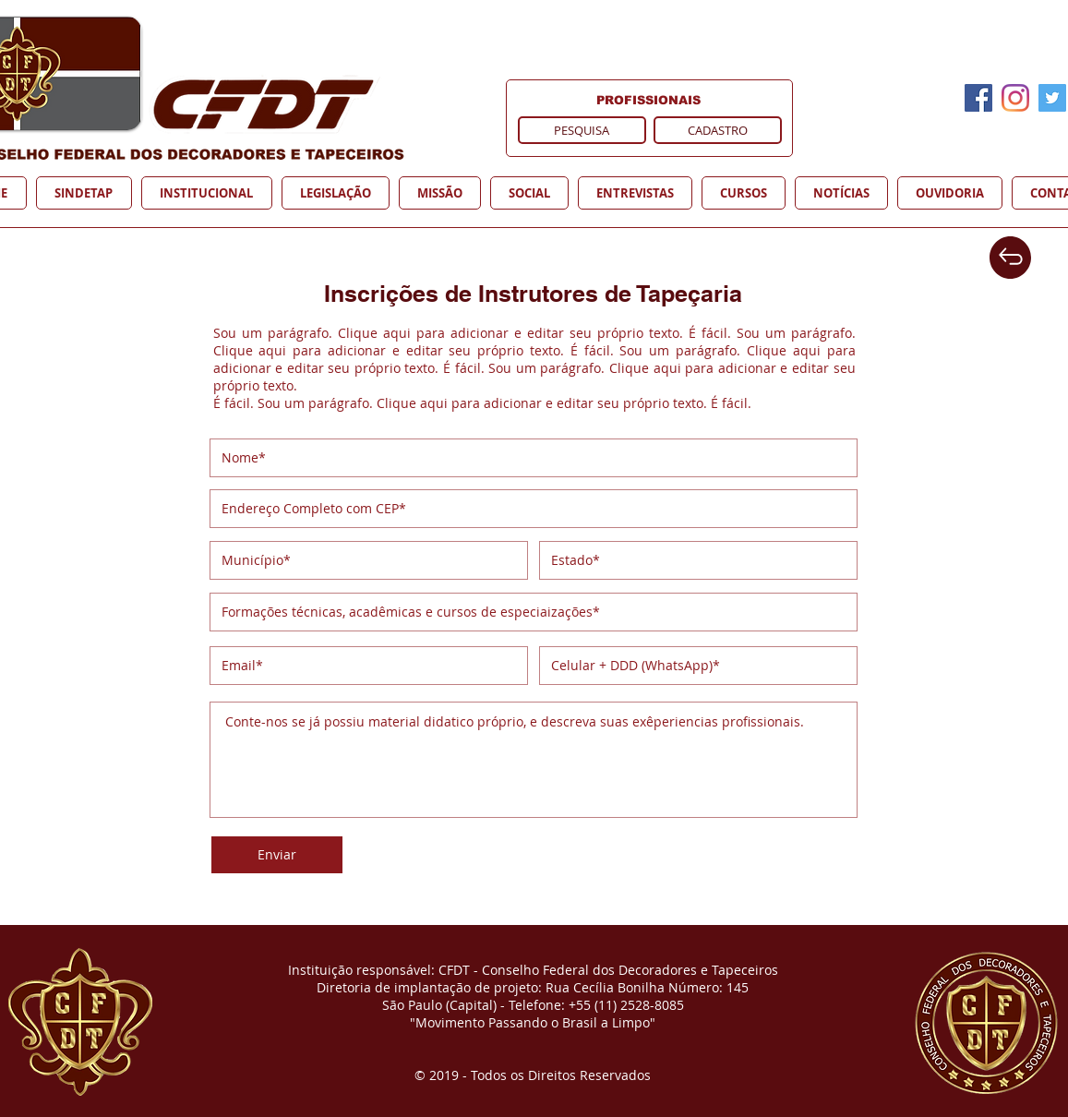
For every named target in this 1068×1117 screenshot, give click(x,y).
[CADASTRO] (718, 130)
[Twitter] (1052, 98)
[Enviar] (276, 854)
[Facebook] (978, 98)
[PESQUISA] (582, 130)
